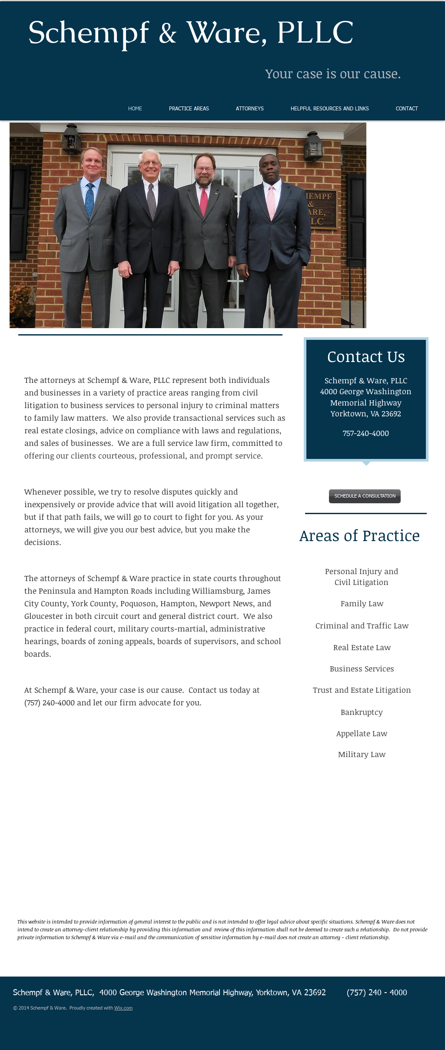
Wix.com (123, 1007)
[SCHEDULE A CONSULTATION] (365, 496)
